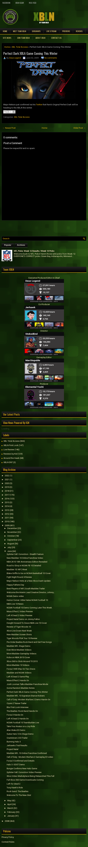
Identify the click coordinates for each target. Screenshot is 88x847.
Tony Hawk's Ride (15, 787)
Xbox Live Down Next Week (19, 631)
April (9, 804)
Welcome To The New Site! (19, 795)
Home (5, 31)
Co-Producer (44, 304)
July (9, 547)
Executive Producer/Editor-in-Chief (44, 278)
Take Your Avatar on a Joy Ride (21, 726)
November (12, 532)
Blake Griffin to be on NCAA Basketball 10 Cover (29, 573)
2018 (7, 491)
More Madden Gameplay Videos (21, 653)
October (11, 536)
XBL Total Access (20, 47)
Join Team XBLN (23, 37)
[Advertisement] (39, 227)
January (10, 816)
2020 (7, 483)
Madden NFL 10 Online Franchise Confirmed (27, 753)
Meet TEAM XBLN (19, 31)
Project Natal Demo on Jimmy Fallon (23, 619)
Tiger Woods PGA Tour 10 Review (22, 638)
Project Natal (12, 749)
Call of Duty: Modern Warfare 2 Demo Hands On (28, 699)
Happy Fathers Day (15, 585)
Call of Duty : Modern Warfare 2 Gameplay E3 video (30, 757)
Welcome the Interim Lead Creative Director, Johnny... (31, 592)
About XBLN (40, 37)
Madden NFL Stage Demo (18, 646)
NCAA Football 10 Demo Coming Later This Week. (29, 607)
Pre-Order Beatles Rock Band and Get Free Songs (29, 642)
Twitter (39, 104)
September (12, 540)
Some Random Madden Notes (21, 688)
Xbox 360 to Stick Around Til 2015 (22, 661)
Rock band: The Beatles (17, 791)
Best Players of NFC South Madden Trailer (26, 588)
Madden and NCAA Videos (19, 673)
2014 (7, 506)
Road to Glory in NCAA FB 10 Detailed (24, 565)
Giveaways (36, 31)
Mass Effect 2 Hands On (18, 680)
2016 (7, 498)
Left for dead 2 (13, 784)
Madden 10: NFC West (17, 569)
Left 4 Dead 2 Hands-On (18, 718)
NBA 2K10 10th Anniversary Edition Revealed (27, 562)
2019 (7, 487)
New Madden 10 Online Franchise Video (25, 558)
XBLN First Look (11, 445)
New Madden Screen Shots (19, 634)
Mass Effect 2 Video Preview (20, 611)
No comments (50, 58)
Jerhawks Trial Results (17, 745)
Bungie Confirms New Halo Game (22, 768)
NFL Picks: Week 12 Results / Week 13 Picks (34, 251)
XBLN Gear (19, 2)
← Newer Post (9, 128)
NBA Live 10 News (15, 604)
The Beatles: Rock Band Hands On (22, 711)
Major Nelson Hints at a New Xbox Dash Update (28, 581)
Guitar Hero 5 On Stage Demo (20, 734)
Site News (7, 37)
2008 (7, 821)
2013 (7, 510)
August (10, 543)
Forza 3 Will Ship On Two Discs (21, 669)
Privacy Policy (8, 837)
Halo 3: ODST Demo (16, 764)
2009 (7, 525)
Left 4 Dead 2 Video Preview (19, 615)
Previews (66, 31)
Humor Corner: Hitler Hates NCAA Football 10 (27, 600)
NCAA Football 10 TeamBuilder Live (23, 722)
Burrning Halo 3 (14, 741)
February (11, 812)
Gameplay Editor (44, 357)
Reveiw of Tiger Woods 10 (19, 627)
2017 (7, 495)
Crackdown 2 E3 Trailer (17, 738)
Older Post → (79, 128)
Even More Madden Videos (19, 650)
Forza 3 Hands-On (15, 715)
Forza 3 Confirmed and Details (20, 761)
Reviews (79, 31)
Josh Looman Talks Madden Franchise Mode (27, 684)
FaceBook (6, 2)
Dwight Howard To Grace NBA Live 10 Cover (27, 623)
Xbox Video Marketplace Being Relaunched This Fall (30, 776)
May (9, 800)
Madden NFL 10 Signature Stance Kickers (26, 696)
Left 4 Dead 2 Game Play (18, 676)
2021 (7, 479)
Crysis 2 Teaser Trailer (16, 703)
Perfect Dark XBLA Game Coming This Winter (30, 53)
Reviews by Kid (10, 454)
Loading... (6, 429)
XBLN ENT (8, 462)
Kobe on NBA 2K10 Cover (18, 657)
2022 (7, 475)
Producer (44, 384)
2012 (7, 514)
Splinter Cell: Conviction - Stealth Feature (25, 554)
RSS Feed (32, 2)
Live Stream (51, 31)
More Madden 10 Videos (18, 665)
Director (44, 331)
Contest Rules (8, 842)
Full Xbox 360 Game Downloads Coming (25, 780)
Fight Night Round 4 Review (19, 577)
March (10, 808)
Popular (7, 245)
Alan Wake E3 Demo (16, 730)
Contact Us (56, 37)
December (12, 528)
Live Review (9, 449)
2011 (7, 518)
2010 (7, 521)
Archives (21, 245)
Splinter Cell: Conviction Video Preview (24, 772)
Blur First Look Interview (17, 707)
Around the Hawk (11, 458)
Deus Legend (15, 58)
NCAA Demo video (15, 596)
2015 (7, 502)
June (9, 551)
